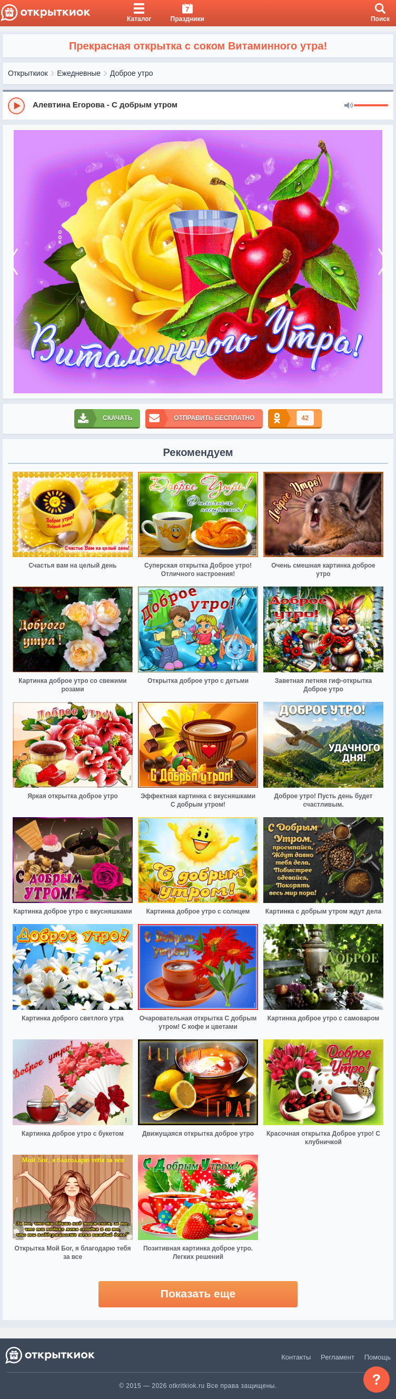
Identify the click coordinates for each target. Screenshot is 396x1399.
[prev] (13, 261)
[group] (198, 105)
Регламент (337, 1357)
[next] (383, 261)
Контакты (296, 1357)
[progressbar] (371, 106)
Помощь (377, 1357)
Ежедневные (79, 73)
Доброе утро (131, 73)
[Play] (16, 105)
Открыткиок (28, 73)
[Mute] (348, 106)
